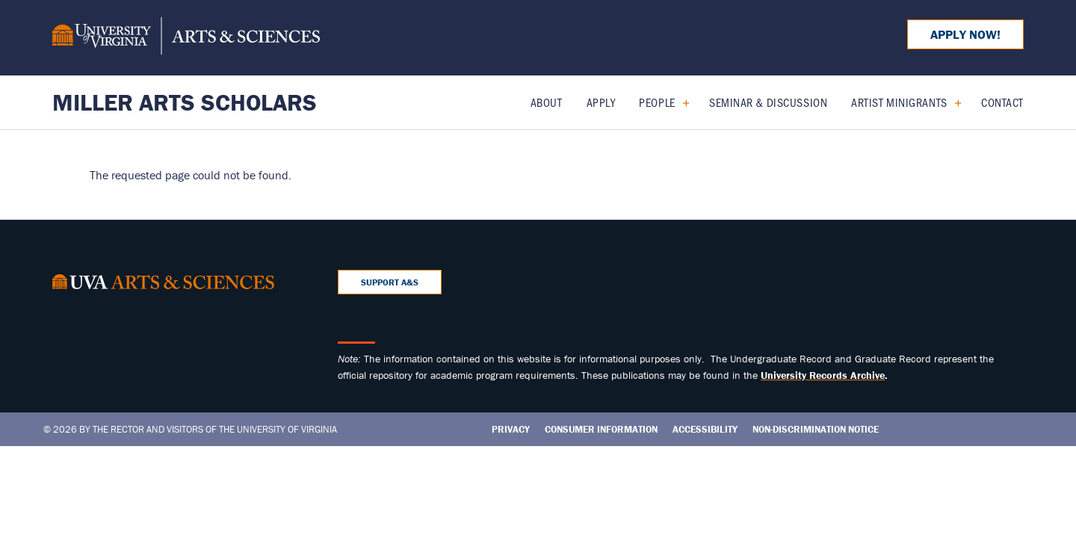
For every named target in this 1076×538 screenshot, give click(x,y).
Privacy (511, 429)
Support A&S (389, 282)
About (547, 102)
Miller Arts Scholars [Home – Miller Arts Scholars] (184, 102)
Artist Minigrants (899, 102)
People (657, 102)
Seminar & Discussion (768, 102)
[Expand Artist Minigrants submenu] (952, 102)
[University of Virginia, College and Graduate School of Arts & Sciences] (186, 38)
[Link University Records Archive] (823, 375)
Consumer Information (601, 429)
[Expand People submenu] (680, 102)
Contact (1002, 102)
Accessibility (705, 429)
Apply (601, 102)
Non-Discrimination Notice (815, 429)
